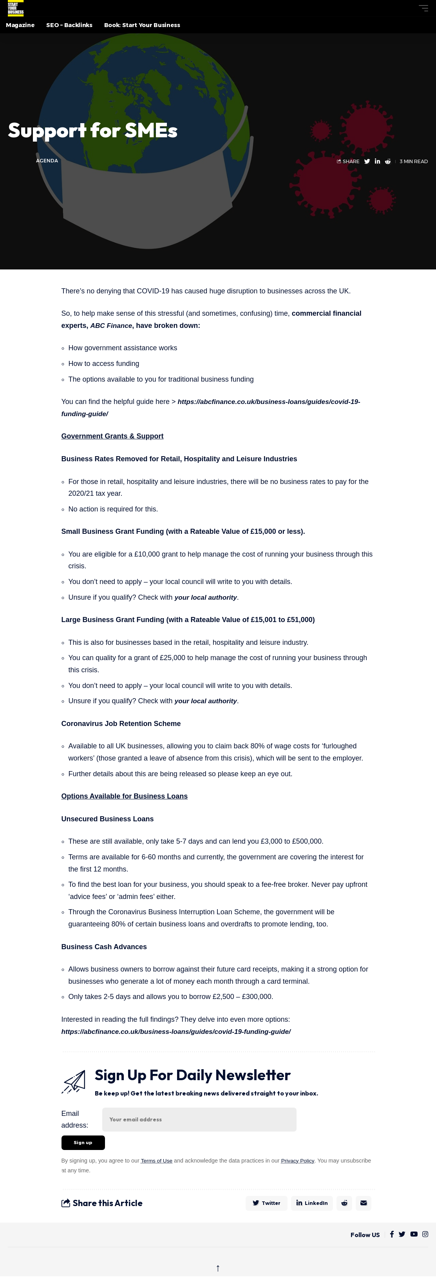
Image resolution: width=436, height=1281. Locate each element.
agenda (47, 161)
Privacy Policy (300, 1162)
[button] (409, 8)
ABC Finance (112, 325)
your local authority (207, 597)
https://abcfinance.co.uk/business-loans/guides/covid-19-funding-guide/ (182, 1031)
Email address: (75, 1120)
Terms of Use (157, 1162)
